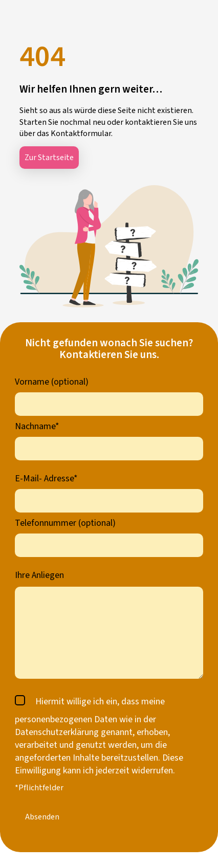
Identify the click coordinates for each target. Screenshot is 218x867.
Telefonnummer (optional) (65, 523)
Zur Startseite (49, 157)
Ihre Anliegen (39, 575)
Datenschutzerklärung (57, 732)
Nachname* (37, 426)
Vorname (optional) (52, 381)
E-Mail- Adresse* (46, 478)
